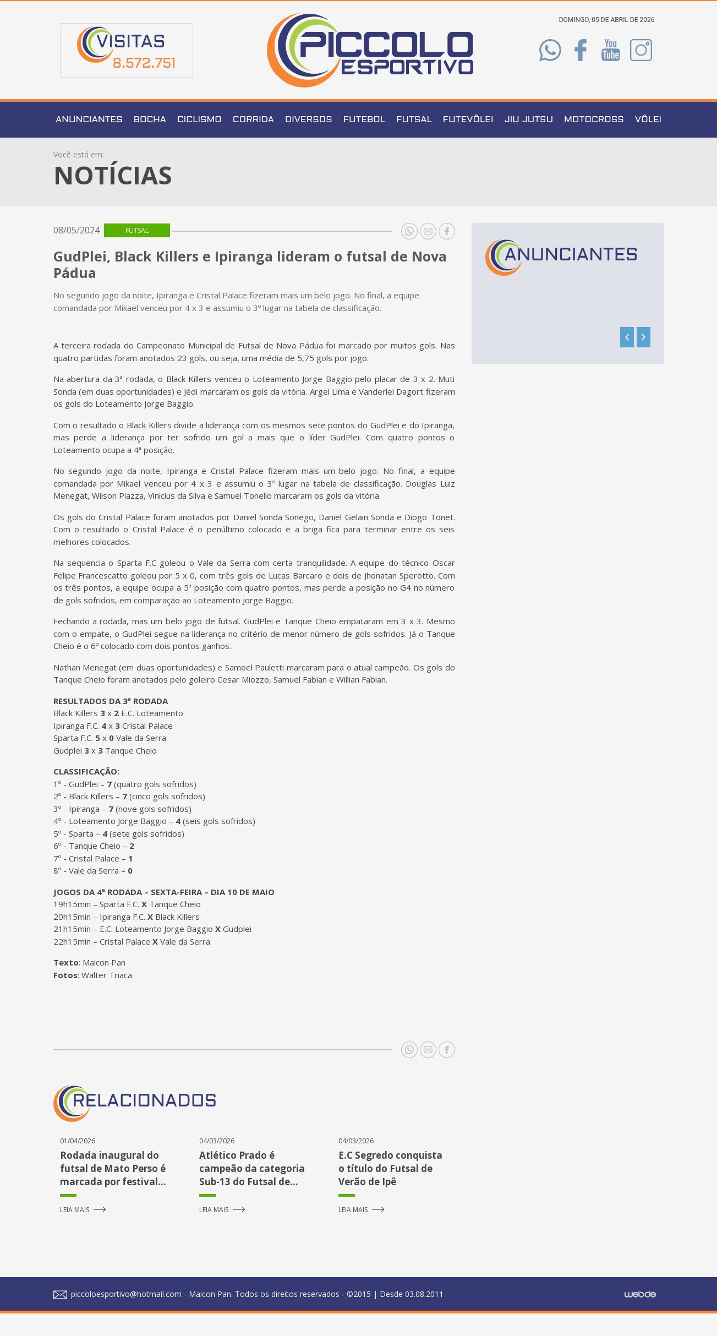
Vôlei (648, 143)
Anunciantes (89, 143)
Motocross (594, 143)
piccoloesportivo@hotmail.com (117, 1316)
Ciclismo (199, 143)
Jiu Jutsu (528, 143)
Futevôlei (468, 143)
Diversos (308, 143)
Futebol (364, 143)
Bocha (150, 143)
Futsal (414, 143)
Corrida (253, 143)
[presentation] (627, 360)
